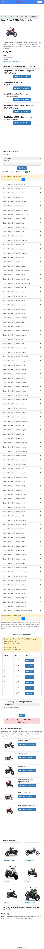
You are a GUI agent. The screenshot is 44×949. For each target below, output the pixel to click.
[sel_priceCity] (22, 164)
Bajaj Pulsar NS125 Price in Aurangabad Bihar (22, 361)
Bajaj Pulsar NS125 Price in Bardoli (22, 481)
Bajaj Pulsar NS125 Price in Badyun (22, 378)
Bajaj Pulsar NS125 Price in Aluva (22, 257)
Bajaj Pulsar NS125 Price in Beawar (22, 537)
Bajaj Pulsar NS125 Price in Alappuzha (22, 240)
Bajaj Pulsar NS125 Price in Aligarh (22, 249)
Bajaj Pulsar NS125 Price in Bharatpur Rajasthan (22, 611)
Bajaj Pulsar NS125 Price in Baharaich (22, 391)
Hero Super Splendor (26, 792)
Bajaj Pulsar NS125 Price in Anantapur (22, 318)
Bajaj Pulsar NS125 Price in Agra (22, 206)
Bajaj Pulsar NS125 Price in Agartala (22, 201)
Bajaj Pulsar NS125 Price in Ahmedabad (22, 210)
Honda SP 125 (23, 767)
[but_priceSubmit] (22, 168)
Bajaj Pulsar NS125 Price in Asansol (22, 348)
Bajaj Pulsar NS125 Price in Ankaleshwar (22, 331)
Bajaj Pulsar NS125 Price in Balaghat (22, 404)
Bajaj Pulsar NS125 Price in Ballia (22, 417)
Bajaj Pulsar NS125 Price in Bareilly (22, 486)
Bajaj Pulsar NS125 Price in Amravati (22, 296)
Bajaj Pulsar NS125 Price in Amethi (22, 292)
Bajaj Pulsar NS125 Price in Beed (22, 542)
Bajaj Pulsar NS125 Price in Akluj (22, 232)
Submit (22, 715)
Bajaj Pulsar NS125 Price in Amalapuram (22, 270)
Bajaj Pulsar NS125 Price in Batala (22, 533)
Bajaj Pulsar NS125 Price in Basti (22, 529)
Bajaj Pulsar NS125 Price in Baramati (22, 460)
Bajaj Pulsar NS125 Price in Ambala (22, 275)
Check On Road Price (22, 76)
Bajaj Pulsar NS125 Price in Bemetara (22, 567)
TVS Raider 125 (24, 754)
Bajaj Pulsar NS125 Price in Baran (22, 468)
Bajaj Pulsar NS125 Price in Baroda (22, 507)
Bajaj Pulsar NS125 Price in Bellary (22, 559)
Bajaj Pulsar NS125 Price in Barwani (22, 520)
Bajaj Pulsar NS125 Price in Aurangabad (22, 356)
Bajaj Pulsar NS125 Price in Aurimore (22, 365)
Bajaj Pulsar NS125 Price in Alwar (22, 262)
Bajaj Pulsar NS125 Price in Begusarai (22, 546)
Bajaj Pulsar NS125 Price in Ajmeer (22, 223)
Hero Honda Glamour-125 (28, 805)
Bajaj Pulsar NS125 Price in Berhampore (22, 572)
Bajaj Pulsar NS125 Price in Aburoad (22, 188)
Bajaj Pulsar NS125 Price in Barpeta (22, 511)
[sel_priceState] (22, 158)
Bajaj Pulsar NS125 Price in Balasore (22, 408)
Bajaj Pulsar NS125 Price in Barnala (22, 503)
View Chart (29, 660)
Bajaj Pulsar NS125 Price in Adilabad (22, 193)
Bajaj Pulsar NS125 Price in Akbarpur (22, 227)
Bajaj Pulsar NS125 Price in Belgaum (22, 555)
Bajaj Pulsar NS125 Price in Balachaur (22, 399)
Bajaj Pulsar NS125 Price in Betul (22, 585)
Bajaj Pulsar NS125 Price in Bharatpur (22, 606)
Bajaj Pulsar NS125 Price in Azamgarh (22, 369)
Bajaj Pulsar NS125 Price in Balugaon (22, 430)
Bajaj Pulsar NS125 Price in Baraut (22, 473)
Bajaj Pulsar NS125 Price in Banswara (22, 451)
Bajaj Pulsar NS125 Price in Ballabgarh (22, 412)
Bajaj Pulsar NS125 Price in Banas (22, 434)
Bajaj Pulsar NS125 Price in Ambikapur (22, 287)
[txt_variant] (22, 710)
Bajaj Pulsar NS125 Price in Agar (22, 197)
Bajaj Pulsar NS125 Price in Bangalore (22, 443)
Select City (6, 161)
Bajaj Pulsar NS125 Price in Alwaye (22, 266)
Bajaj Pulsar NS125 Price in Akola (22, 236)
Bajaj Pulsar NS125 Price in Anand (22, 313)
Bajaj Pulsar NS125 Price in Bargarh (22, 490)
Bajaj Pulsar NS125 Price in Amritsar (22, 305)
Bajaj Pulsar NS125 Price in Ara (22, 339)
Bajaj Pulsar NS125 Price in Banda (22, 438)
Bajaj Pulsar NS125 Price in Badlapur (22, 374)
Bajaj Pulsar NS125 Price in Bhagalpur (22, 598)
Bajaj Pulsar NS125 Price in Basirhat (22, 524)
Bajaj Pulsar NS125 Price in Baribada (22, 494)
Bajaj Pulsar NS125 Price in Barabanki (22, 455)
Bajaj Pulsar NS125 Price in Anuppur (22, 335)
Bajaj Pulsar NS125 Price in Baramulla (22, 464)
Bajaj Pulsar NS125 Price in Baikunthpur (22, 395)
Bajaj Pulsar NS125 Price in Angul (22, 326)
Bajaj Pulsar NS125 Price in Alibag (22, 244)
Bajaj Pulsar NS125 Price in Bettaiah (22, 580)
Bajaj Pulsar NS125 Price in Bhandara (22, 602)
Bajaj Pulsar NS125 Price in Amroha (22, 309)
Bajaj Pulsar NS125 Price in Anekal (22, 322)
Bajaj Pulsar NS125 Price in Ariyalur (22, 343)
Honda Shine (23, 741)
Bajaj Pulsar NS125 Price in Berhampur (22, 576)
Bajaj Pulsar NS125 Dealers (11, 61)
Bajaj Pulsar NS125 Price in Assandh (22, 352)
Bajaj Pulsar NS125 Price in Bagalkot (22, 382)
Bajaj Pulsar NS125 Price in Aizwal (22, 219)
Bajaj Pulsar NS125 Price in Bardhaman (22, 477)
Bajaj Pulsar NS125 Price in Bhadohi (22, 589)
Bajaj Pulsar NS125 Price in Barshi (22, 516)
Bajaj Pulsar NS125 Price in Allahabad (22, 253)
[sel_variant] (22, 704)
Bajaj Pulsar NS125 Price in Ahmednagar (22, 214)
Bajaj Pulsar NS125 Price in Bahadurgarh (22, 387)
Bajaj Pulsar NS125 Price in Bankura (22, 447)
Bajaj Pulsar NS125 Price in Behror (22, 550)
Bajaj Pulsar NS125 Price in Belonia (22, 563)
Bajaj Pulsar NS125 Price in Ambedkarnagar (22, 283)
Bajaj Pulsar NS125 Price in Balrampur (22, 425)
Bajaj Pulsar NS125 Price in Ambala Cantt (22, 279)
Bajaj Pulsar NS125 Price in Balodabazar (22, 421)
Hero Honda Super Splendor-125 (25, 781)
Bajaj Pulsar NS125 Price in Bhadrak (22, 593)
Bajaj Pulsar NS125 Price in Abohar (22, 184)
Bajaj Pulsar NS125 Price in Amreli (22, 300)
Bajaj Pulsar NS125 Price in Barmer (22, 499)
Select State (6, 155)
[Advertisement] (22, 137)
